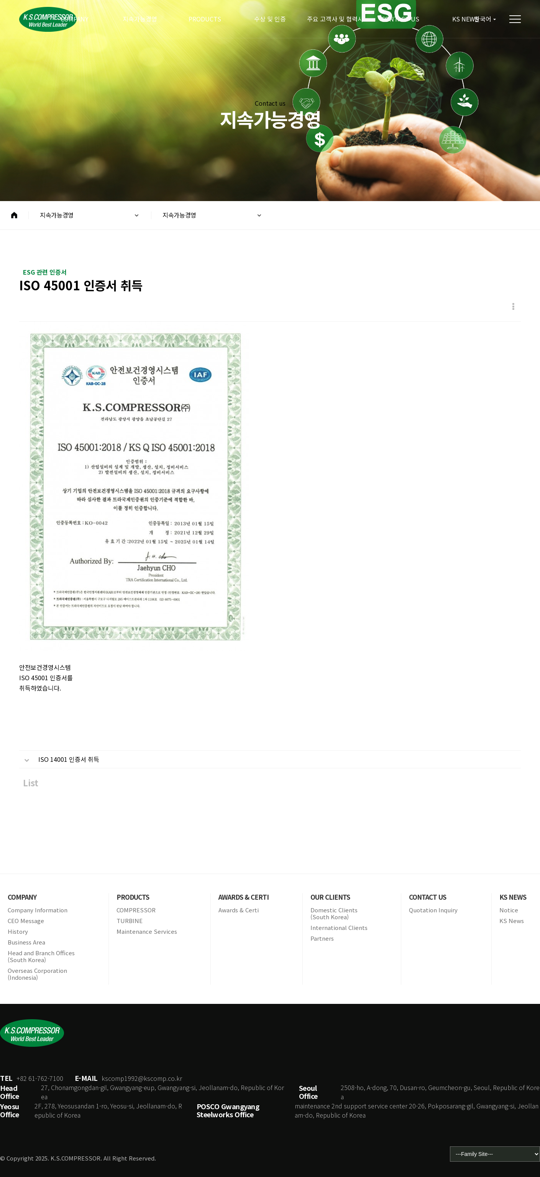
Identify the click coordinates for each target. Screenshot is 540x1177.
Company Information (37, 910)
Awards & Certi (238, 910)
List (30, 784)
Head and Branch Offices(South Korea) (41, 956)
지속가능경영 (140, 18)
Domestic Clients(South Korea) (334, 913)
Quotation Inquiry (433, 910)
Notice (508, 910)
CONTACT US (400, 18)
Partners (322, 938)
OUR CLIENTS (330, 897)
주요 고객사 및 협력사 (335, 18)
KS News (511, 920)
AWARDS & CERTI (243, 897)
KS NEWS (512, 897)
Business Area (26, 942)
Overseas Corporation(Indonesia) (37, 974)
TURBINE (130, 920)
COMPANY (75, 18)
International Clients (339, 927)
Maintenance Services (147, 931)
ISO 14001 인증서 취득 (68, 759)
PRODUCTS (205, 18)
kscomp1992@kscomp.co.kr (142, 1078)
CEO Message (26, 920)
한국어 (482, 19)
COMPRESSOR (136, 910)
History (18, 931)
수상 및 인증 (270, 18)
